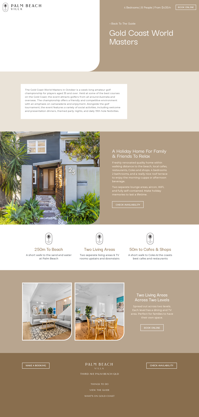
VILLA (17, 9)
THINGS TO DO (99, 384)
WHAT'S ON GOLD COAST (99, 396)
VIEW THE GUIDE (99, 390)
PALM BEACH (26, 5)
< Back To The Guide (122, 23)
